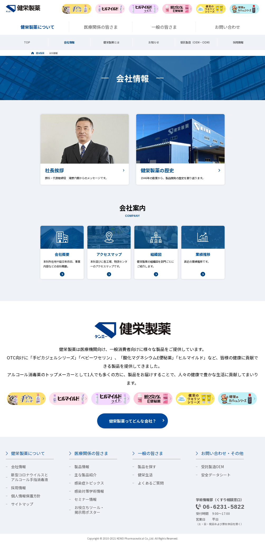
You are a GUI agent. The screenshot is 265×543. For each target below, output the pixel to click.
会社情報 (69, 42)
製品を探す (147, 466)
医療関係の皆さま (91, 453)
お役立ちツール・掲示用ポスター (89, 510)
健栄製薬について (28, 453)
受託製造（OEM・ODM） (195, 42)
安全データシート (216, 474)
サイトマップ (22, 504)
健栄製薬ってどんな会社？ (132, 421)
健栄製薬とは (111, 42)
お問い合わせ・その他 (222, 453)
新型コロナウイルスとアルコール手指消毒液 (29, 477)
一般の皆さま (150, 453)
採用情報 (238, 42)
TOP (27, 42)
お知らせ (153, 42)
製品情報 (81, 466)
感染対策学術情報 (89, 491)
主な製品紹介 (85, 474)
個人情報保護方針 (26, 495)
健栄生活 (145, 474)
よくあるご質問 (151, 483)
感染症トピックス (89, 483)
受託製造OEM (212, 466)
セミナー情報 (85, 499)
